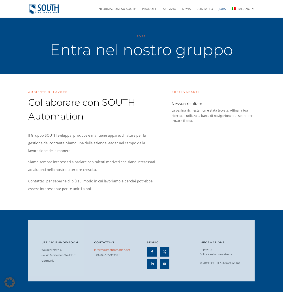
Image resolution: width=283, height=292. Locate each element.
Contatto (205, 9)
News (186, 9)
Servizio (169, 9)
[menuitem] (243, 12)
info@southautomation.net (112, 250)
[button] (9, 282)
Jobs (222, 9)
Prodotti (149, 9)
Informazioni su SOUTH (117, 9)
